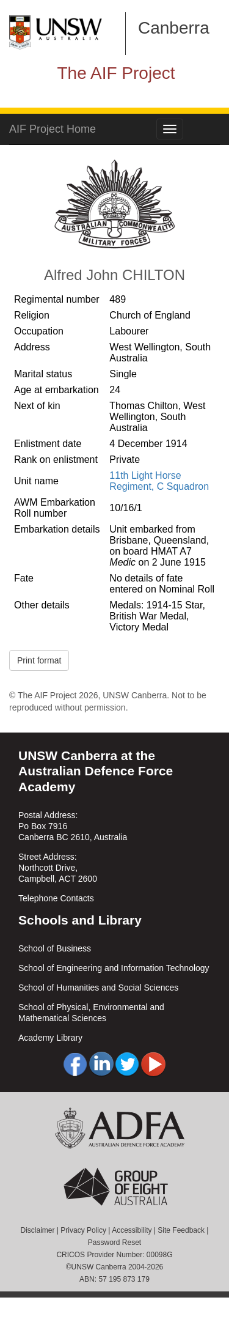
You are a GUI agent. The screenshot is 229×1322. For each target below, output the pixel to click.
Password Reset (114, 1242)
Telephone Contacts (56, 898)
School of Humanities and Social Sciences (98, 987)
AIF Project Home (52, 129)
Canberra (173, 27)
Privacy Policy (83, 1230)
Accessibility (131, 1230)
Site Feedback (181, 1230)
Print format (39, 660)
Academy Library (50, 1038)
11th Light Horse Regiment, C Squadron (159, 481)
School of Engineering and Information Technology (113, 968)
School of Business (54, 948)
